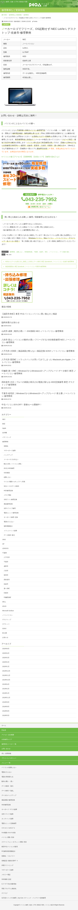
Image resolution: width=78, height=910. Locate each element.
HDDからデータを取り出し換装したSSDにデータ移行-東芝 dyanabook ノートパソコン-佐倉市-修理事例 (39, 261)
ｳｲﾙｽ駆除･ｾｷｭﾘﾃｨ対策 (9, 832)
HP (3, 544)
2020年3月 (5, 657)
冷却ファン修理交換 (10, 499)
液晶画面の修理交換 (8, 800)
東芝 (3, 424)
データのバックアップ (9, 795)
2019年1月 (5, 693)
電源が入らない (9, 521)
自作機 (4, 432)
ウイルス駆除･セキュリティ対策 (14, 481)
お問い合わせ (6, 749)
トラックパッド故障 (10, 530)
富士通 (4, 633)
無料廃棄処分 (8, 526)
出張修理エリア (7, 739)
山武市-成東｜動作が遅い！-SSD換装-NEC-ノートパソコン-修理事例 (32, 331)
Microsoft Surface (8, 610)
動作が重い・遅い (7, 781)
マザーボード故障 (10, 450)
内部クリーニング (7, 865)
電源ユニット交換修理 (9, 823)
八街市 (6, 570)
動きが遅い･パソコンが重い (13, 464)
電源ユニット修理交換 (11, 513)
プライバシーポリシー (9, 758)
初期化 (6, 446)
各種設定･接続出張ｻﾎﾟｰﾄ (10, 860)
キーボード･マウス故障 (9, 809)
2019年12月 (6, 671)
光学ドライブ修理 (10, 508)
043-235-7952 (41, 199)
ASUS (4, 606)
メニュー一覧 (6, 763)
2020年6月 (5, 648)
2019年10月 (6, 680)
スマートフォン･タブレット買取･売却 (14, 842)
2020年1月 (5, 666)
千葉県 (36, 252)
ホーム (4, 725)
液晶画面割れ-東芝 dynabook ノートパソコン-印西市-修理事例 (25, 266)
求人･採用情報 (6, 753)
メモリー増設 (6, 874)
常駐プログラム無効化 (9, 888)
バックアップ (8, 455)
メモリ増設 (7, 495)
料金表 (4, 730)
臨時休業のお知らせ (11, 322)
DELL (4, 602)
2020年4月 (5, 653)
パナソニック (6, 437)
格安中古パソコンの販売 (10, 846)
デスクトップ (6, 619)
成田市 (6, 566)
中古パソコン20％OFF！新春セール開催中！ (22, 404)
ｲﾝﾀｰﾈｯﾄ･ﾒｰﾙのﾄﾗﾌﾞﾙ (8, 828)
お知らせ (5, 637)
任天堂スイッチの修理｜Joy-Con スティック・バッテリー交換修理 (24, 898)
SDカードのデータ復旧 (11, 486)
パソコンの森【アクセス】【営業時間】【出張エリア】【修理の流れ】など (31, 157)
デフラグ (4, 893)
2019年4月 (5, 684)
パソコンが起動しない (9, 767)
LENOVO (5, 548)
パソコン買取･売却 (8, 837)
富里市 (6, 575)
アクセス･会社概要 (8, 735)
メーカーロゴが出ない (11, 459)
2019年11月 (6, 675)
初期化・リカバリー (8, 856)
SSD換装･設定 (6, 879)
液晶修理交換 (8, 504)
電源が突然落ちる (7, 777)
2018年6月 (5, 711)
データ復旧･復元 (64, 252)
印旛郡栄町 (7, 597)
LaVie (9, 254)
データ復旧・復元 (7, 786)
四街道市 (7, 579)
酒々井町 (7, 588)
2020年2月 (5, 662)
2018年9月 (5, 702)
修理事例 (6, 24)
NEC (46, 252)
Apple (4, 428)
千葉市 (6, 562)
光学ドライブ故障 (7, 814)
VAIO (4, 539)
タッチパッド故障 (7, 819)
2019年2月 (5, 689)
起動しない (20, 252)
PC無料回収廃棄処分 (8, 851)
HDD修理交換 (28, 252)
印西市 (6, 593)
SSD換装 (7, 473)
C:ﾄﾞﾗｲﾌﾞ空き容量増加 (9, 884)
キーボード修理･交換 (11, 517)
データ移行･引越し (8, 791)
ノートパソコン (53, 252)
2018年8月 (5, 706)
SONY (4, 628)
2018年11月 (6, 697)
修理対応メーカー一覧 (9, 744)
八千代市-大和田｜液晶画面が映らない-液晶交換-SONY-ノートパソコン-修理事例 (38, 351)
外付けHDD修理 (9, 468)
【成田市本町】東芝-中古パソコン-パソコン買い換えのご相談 (29, 314)
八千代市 (7, 557)
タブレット (6, 624)
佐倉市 (41, 252)
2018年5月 (5, 715)
